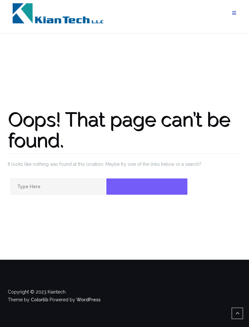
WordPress (89, 299)
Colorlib (39, 299)
